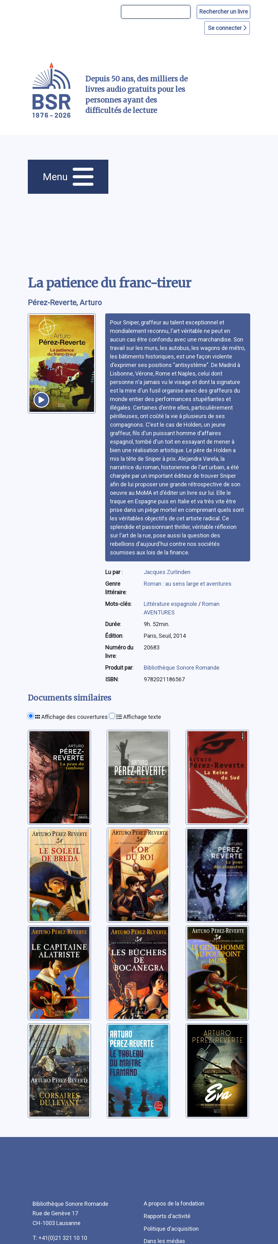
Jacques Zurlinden (167, 572)
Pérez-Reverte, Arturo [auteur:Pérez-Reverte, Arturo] (65, 302)
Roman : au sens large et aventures (188, 583)
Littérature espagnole (171, 604)
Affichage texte (138, 717)
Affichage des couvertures (71, 717)
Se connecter (227, 28)
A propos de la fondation (174, 1203)
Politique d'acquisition (171, 1228)
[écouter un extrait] (41, 400)
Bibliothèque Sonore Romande (182, 667)
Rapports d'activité (167, 1216)
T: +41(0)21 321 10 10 (60, 1238)
